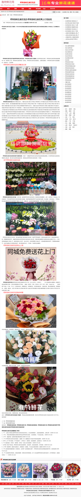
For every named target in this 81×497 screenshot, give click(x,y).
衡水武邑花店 (68, 96)
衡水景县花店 (68, 86)
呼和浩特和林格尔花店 (70, 66)
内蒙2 (73, 123)
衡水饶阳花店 (68, 92)
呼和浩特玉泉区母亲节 (53, 425)
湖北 (74, 109)
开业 (74, 12)
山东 (70, 113)
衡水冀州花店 (68, 102)
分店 (16, 483)
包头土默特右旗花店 (69, 46)
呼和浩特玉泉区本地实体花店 (17, 427)
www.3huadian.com (19, 22)
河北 (66, 123)
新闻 (6, 483)
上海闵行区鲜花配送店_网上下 (72, 33)
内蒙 (70, 123)
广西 (70, 121)
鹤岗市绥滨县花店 (44, 488)
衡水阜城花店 (68, 84)
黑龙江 (70, 125)
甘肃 (66, 127)
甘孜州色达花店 (36, 488)
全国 (10, 483)
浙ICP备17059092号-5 (37, 495)
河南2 (66, 119)
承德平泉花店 (66, 488)
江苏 (74, 111)
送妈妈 (76, 12)
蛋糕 (71, 12)
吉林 (66, 117)
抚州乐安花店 (60, 488)
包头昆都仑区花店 (69, 58)
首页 (8, 15)
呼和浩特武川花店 (69, 62)
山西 (66, 125)
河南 (73, 117)
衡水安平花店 (68, 90)
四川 (70, 119)
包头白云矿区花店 (69, 50)
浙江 (66, 109)
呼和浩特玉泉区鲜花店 (32, 425)
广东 (70, 117)
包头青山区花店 (68, 54)
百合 (68, 12)
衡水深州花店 (68, 100)
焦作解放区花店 (52, 488)
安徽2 (70, 115)
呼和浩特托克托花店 (69, 68)
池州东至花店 (7, 488)
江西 (74, 115)
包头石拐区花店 (68, 52)
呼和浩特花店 (68, 80)
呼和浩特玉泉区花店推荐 (9, 459)
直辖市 (70, 109)
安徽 (66, 115)
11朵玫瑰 (64, 12)
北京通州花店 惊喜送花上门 (71, 21)
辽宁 (36, 483)
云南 (70, 127)
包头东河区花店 (68, 56)
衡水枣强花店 (68, 98)
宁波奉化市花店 (28, 488)
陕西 (66, 121)
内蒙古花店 (67, 82)
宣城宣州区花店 (73, 488)
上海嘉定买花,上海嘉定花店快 (72, 37)
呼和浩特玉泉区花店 (18, 15)
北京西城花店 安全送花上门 (71, 29)
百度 (54, 490)
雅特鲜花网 (19, 486)
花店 (11, 15)
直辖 (23, 483)
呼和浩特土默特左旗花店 (70, 70)
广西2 (73, 121)
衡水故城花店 (68, 88)
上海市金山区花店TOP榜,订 (71, 39)
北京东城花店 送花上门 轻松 (71, 31)
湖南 (66, 111)
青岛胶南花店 (14, 488)
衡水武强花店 (68, 94)
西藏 (70, 129)
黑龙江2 (75, 125)
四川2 (74, 119)
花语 (13, 483)
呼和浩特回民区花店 (69, 78)
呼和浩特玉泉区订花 (21, 425)
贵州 (73, 127)
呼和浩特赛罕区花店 (10, 423)
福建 (74, 113)
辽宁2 (66, 113)
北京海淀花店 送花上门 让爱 (71, 25)
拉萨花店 (77, 483)
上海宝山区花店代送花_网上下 (72, 35)
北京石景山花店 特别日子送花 (72, 23)
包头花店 (67, 60)
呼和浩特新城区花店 (10, 421)
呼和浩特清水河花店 (69, 64)
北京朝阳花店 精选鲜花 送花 (71, 27)
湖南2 (70, 111)
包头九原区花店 (68, 48)
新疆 (66, 129)
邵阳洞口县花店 (20, 488)
